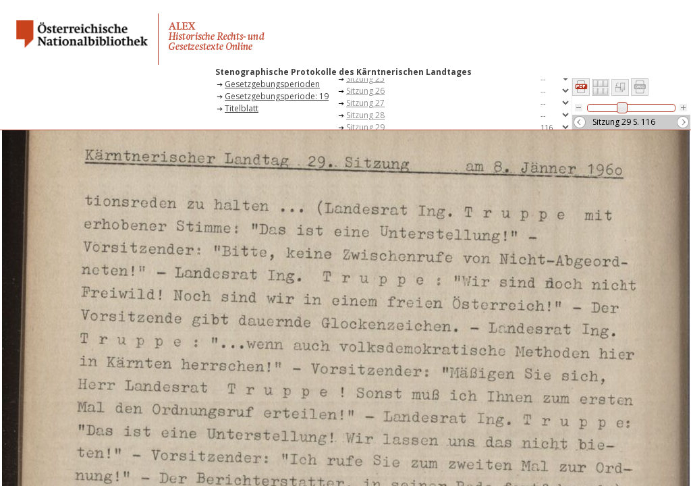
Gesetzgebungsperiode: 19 (277, 96)
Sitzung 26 (365, 91)
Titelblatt (241, 108)
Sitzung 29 (365, 127)
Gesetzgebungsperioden (272, 84)
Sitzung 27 (365, 103)
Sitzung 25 (365, 78)
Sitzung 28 (365, 115)
